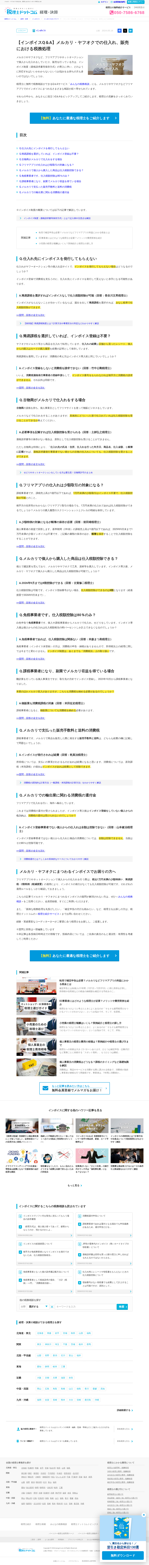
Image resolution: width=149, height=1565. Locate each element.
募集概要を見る (123, 1429)
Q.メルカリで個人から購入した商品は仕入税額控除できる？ (51, 170)
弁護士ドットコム (59, 1561)
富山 (71, 1355)
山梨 (39, 1355)
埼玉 (57, 1344)
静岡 (47, 1366)
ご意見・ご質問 (35, 1539)
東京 (39, 1344)
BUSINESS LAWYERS (89, 1561)
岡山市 (29, 1498)
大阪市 (29, 1493)
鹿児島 (88, 1400)
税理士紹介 (26, 1524)
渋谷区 (43, 1473)
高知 (103, 1388)
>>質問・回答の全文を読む (30, 315)
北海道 (40, 1333)
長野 (47, 1355)
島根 (63, 1388)
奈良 (71, 1378)
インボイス (36, 19)
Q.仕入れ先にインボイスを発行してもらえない (44, 148)
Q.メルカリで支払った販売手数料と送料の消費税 (45, 186)
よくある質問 (49, 1539)
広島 (47, 1388)
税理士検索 (40, 1524)
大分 (71, 1400)
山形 (81, 1333)
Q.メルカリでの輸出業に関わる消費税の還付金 (44, 192)
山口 (71, 1388)
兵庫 (55, 1378)
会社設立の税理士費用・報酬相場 (120, 1475)
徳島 (79, 1388)
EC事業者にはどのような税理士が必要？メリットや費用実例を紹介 (70, 238)
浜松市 (50, 1488)
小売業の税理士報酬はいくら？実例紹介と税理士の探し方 (66, 243)
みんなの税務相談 (79, 84)
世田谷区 (67, 1473)
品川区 (75, 1473)
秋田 (73, 1333)
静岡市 (42, 1488)
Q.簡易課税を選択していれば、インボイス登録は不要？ (49, 153)
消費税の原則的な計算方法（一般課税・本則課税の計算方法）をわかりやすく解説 (62, 782)
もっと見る (73, 1185)
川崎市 (38, 1477)
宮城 (65, 1333)
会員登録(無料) (117, 2)
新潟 (55, 1355)
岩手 (57, 1333)
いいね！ (120, 31)
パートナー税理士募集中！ (88, 1533)
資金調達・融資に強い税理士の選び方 (122, 1498)
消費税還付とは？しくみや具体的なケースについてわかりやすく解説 (56, 859)
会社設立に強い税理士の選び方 (119, 1505)
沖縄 (97, 1400)
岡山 (39, 1388)
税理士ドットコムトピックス (84, 1524)
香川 (87, 1388)
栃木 (81, 1344)
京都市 (46, 1493)
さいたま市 (60, 1477)
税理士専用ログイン (136, 2)
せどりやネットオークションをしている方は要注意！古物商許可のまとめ (58, 472)
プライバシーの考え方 (75, 1539)
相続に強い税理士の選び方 (118, 1509)
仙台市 (52, 1468)
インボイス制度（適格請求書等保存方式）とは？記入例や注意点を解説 (57, 218)
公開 (98, 31)
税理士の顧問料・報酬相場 (118, 1468)
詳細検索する (123, 1410)
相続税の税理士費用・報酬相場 (119, 1479)
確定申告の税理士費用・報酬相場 (120, 1482)
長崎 (55, 1400)
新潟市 (39, 1482)
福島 (89, 1333)
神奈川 (48, 1344)
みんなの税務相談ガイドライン (97, 1539)
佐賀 (47, 1400)
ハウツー (22, 31)
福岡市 (29, 1504)
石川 (63, 1355)
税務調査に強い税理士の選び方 (119, 1502)
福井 (79, 1355)
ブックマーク (131, 31)
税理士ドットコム (10, 19)
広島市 (41, 1498)
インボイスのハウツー (51, 19)
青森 (49, 1333)
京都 (47, 1378)
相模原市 (46, 1477)
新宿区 (36, 1473)
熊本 (63, 1400)
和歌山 (75, 1493)
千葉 (65, 1344)
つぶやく (125, 31)
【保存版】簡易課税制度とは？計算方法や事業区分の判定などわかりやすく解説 (61, 323)
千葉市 (74, 1477)
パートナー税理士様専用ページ (61, 1533)
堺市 (35, 1493)
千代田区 (51, 1473)
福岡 (39, 1400)
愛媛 (95, 1388)
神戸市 (58, 1493)
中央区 (59, 1473)
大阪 (39, 1378)
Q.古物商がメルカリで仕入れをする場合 (40, 159)
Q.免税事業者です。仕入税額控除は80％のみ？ (44, 175)
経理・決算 (49, 12)
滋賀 (63, 1378)
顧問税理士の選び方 (115, 1494)
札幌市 (31, 1468)
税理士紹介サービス (48, 913)
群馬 (89, 1344)
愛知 (39, 1366)
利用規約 (61, 1539)
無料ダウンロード (123, 1555)
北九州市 (37, 1504)
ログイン (103, 2)
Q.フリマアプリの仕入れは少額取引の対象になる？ (46, 164)
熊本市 (59, 1504)
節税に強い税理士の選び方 (118, 1513)
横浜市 (31, 1477)
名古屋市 (30, 1488)
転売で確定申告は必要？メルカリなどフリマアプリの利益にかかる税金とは (74, 232)
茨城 (73, 1344)
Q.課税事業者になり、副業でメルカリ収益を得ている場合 (50, 181)
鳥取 (55, 1388)
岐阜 (55, 1366)
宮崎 (79, 1400)
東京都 (24, 1473)
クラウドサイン (74, 1561)
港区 (30, 1473)
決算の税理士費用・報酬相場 (119, 1471)
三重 (63, 1366)
